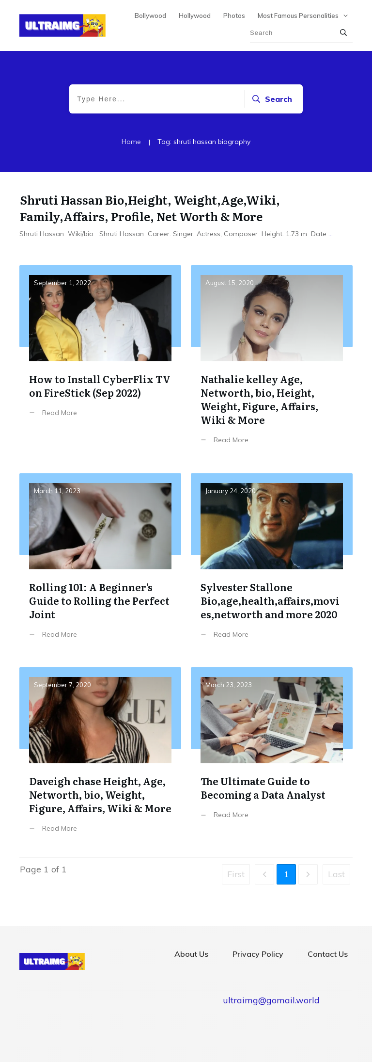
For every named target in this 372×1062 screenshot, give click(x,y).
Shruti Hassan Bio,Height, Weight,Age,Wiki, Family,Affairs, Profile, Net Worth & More (150, 208)
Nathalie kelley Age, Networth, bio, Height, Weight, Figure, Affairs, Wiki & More (272, 362)
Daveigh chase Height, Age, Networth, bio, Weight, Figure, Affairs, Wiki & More (100, 757)
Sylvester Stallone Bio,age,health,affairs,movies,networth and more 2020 (272, 563)
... (330, 233)
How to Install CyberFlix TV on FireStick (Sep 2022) (100, 362)
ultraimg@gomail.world (271, 1000)
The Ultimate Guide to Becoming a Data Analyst (272, 757)
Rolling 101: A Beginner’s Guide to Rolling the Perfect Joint (100, 563)
